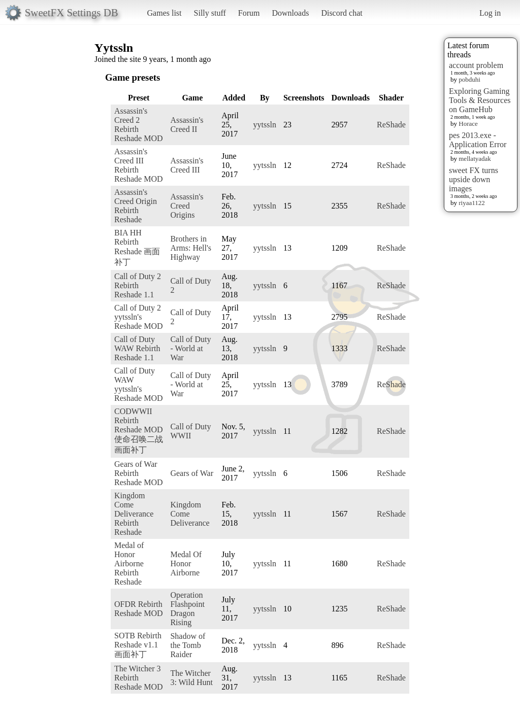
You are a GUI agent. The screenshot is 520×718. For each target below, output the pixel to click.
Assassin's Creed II (186, 124)
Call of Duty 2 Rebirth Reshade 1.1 (137, 285)
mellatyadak (475, 158)
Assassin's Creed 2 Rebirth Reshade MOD (138, 125)
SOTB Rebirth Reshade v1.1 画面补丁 (137, 645)
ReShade (391, 124)
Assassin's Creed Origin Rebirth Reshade (135, 206)
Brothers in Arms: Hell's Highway (190, 247)
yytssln (264, 124)
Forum (249, 13)
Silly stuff (210, 13)
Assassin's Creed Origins (186, 205)
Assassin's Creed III (186, 165)
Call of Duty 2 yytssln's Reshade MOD (138, 316)
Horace (468, 123)
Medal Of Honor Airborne (186, 563)
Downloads (290, 13)
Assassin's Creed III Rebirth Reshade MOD (138, 165)
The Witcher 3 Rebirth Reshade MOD (138, 677)
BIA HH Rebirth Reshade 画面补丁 (137, 247)
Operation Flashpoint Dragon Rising (187, 609)
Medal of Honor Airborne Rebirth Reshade (129, 563)
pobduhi (469, 79)
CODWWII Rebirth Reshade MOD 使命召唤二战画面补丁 (138, 430)
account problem (476, 65)
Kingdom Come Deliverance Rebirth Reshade (133, 513)
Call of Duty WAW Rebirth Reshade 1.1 (137, 348)
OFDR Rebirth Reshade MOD (138, 609)
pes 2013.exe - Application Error (477, 140)
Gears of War (191, 473)
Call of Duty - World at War (190, 348)
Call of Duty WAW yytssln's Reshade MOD (138, 384)
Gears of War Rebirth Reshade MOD (138, 473)
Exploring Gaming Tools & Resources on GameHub (480, 100)
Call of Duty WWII (190, 431)
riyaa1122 (472, 203)
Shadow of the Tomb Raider (187, 645)
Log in (490, 13)
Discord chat (341, 13)
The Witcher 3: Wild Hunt (191, 678)
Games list (164, 13)
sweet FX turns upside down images (473, 179)
